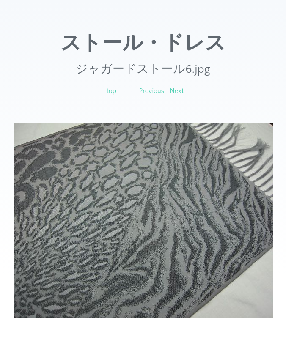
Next (177, 91)
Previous (151, 91)
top (111, 91)
